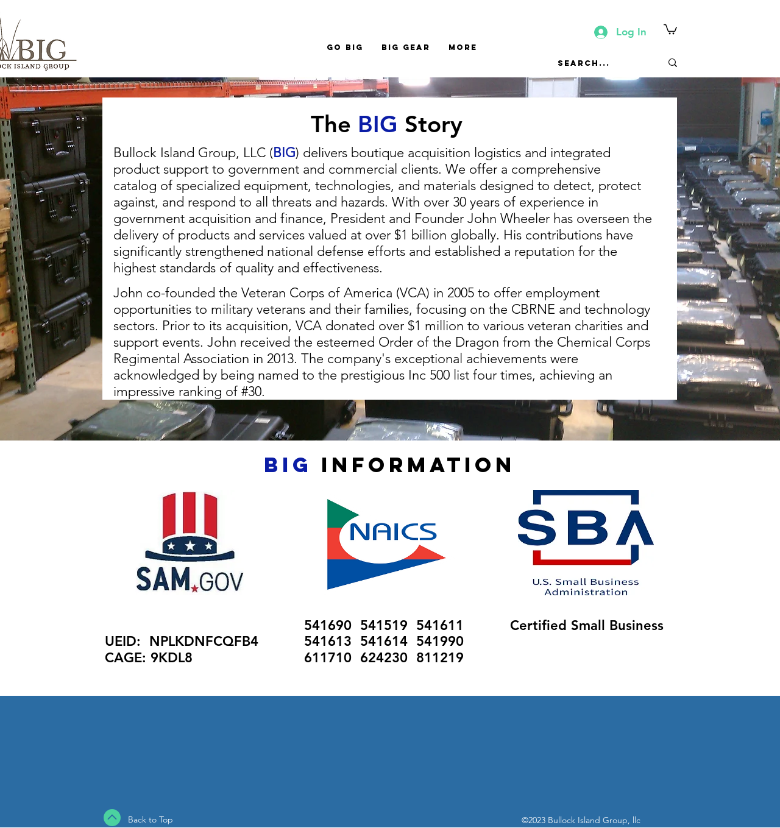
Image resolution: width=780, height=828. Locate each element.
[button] (670, 28)
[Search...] (600, 63)
